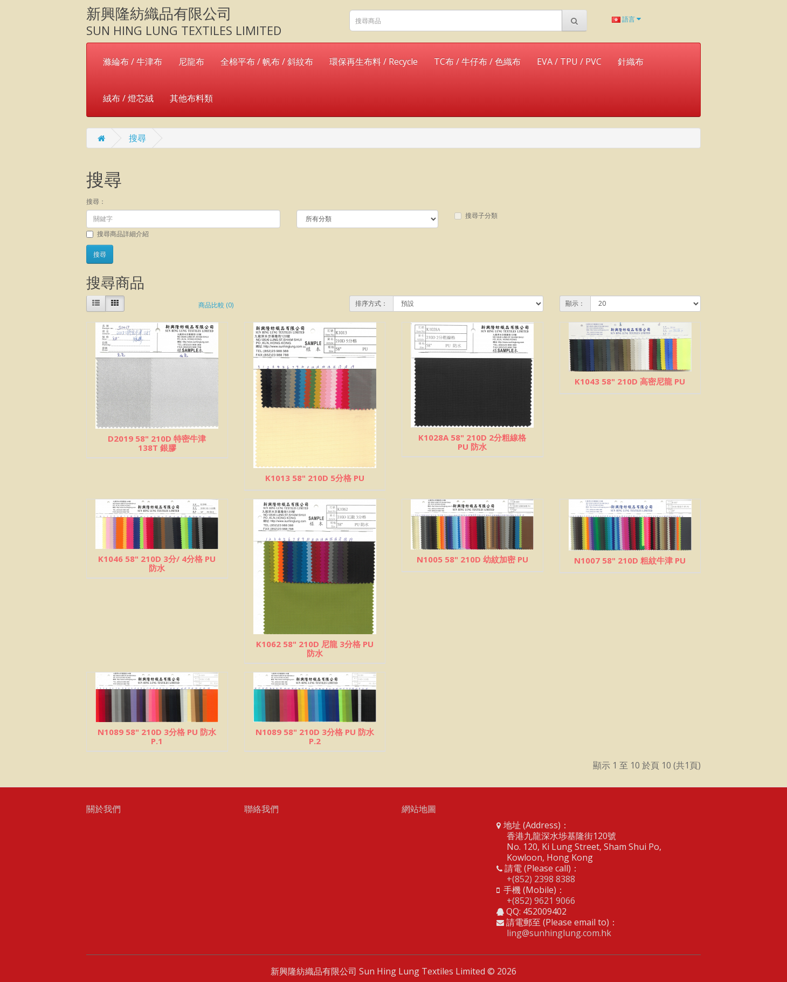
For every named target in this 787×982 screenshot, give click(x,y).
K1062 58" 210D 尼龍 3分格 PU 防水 (315, 648)
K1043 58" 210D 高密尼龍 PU (630, 381)
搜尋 (137, 138)
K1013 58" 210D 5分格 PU (314, 477)
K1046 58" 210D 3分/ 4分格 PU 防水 (157, 563)
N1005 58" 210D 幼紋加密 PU (472, 559)
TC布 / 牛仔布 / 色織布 (477, 61)
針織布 (631, 61)
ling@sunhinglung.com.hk (559, 933)
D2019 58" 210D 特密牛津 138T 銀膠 (157, 443)
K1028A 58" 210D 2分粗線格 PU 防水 (472, 442)
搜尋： (96, 201)
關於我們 (103, 809)
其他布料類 (191, 98)
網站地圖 (419, 809)
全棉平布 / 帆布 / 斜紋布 (266, 61)
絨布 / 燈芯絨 (128, 98)
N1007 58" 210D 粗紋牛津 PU (630, 560)
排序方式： (371, 303)
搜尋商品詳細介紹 (117, 233)
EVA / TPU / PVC (569, 61)
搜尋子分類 (476, 215)
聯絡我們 (261, 809)
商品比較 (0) (215, 305)
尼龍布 (191, 61)
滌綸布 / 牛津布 (132, 61)
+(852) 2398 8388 (541, 879)
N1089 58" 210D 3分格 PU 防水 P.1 (157, 736)
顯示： (575, 303)
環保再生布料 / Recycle (373, 61)
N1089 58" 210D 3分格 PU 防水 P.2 (315, 736)
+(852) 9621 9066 (541, 901)
